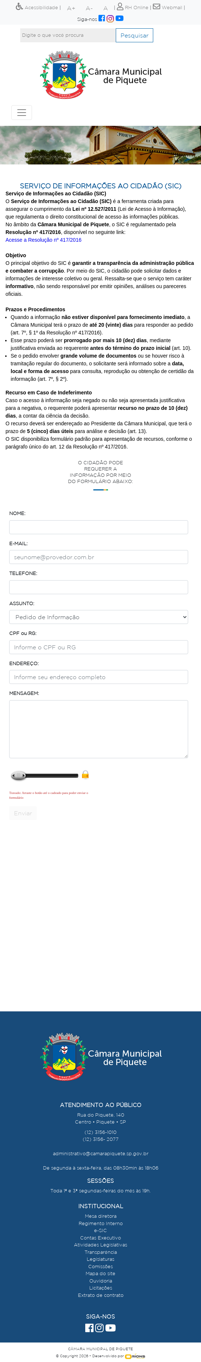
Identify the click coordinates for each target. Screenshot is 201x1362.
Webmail (167, 7)
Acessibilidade (37, 7)
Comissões (100, 1266)
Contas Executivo (100, 1238)
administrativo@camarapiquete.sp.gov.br (100, 1153)
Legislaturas (100, 1259)
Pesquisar (134, 35)
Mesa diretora (100, 1216)
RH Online (132, 7)
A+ (71, 8)
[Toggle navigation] (21, 112)
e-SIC (100, 1230)
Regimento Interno (101, 1223)
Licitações (100, 1288)
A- (89, 8)
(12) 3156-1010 (100, 1132)
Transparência (101, 1252)
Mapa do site (100, 1273)
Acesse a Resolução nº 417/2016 (44, 240)
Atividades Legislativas (100, 1245)
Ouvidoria (100, 1281)
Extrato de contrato (100, 1295)
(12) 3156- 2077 (101, 1139)
